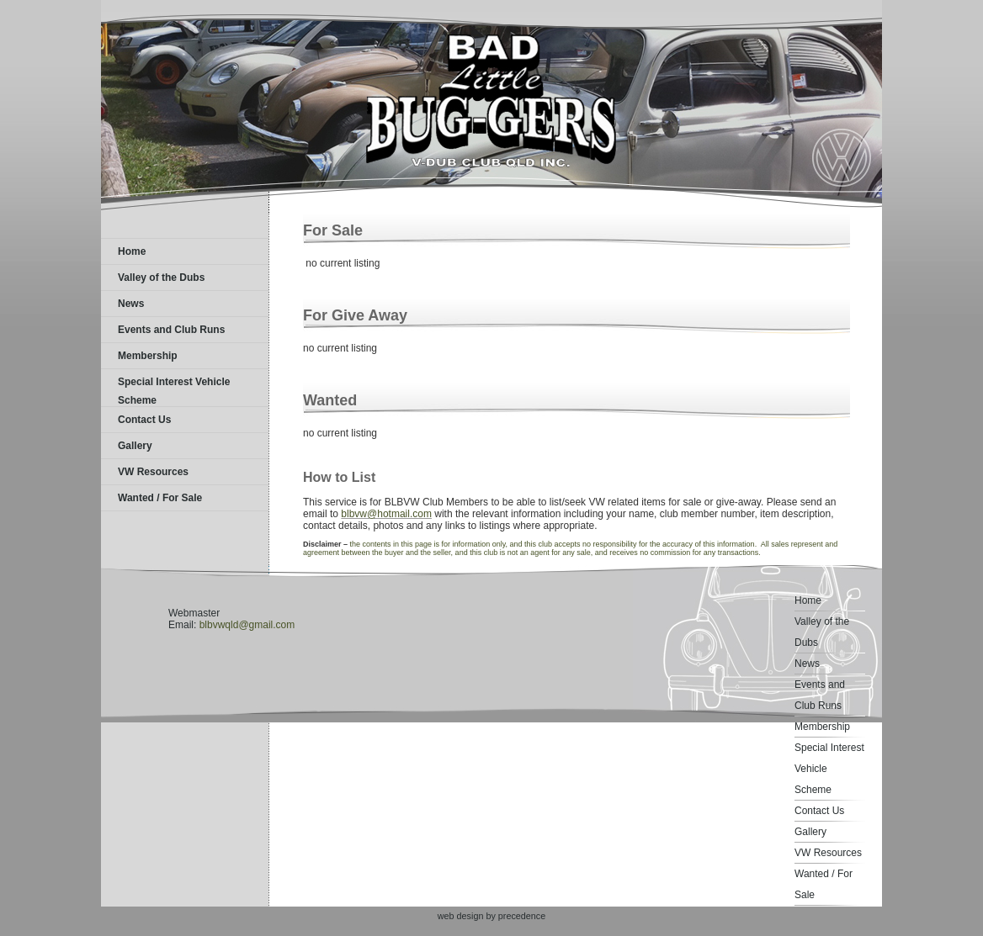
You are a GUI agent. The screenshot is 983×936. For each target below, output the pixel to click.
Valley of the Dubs (161, 277)
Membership (148, 356)
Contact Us (144, 420)
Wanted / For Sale (160, 498)
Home (132, 251)
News (131, 303)
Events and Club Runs (171, 330)
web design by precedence (491, 916)
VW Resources (153, 472)
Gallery (135, 446)
